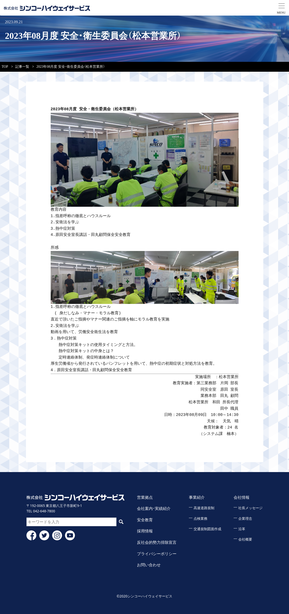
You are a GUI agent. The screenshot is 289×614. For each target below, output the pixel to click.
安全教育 (145, 520)
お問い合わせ (149, 565)
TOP (5, 66)
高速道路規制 (204, 508)
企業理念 (245, 519)
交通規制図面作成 (207, 529)
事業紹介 (197, 497)
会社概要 (245, 539)
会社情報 (241, 497)
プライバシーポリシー (157, 554)
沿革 (241, 529)
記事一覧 (22, 66)
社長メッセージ (250, 508)
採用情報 (145, 531)
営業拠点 (145, 497)
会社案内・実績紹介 (154, 508)
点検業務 (200, 519)
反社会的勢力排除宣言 (157, 542)
